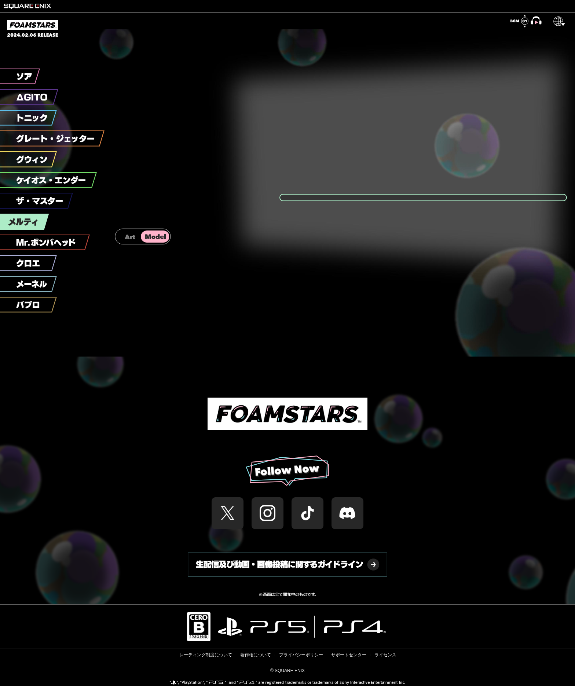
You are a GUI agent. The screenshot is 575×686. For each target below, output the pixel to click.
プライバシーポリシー (301, 654)
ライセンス (385, 654)
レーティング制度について (205, 654)
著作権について (255, 654)
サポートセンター (348, 654)
